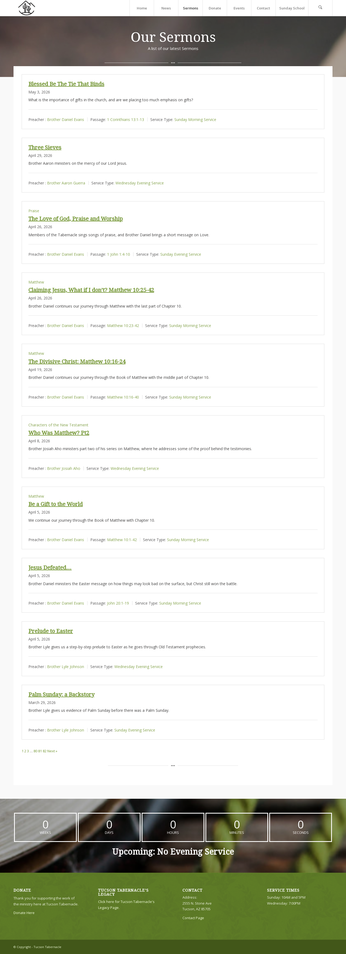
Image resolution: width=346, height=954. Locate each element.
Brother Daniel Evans (65, 119)
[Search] (320, 8)
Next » (52, 751)
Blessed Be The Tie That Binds (66, 84)
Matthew (36, 282)
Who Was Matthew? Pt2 (58, 433)
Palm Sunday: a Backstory (61, 694)
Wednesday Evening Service (139, 182)
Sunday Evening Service (180, 254)
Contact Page (193, 917)
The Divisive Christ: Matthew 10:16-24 (76, 361)
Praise (33, 210)
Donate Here (24, 912)
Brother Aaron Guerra (66, 182)
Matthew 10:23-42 (123, 325)
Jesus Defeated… (50, 567)
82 (44, 751)
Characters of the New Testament (58, 424)
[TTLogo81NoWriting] (26, 8)
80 (35, 751)
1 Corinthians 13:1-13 (125, 119)
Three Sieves (44, 147)
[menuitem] (141, 8)
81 (40, 751)
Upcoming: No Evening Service (173, 852)
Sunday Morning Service (195, 119)
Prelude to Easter (50, 631)
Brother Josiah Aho (63, 468)
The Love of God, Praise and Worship (75, 218)
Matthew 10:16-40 (123, 396)
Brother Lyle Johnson (65, 666)
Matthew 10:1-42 (122, 539)
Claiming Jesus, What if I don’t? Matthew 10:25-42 (91, 290)
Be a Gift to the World (55, 504)
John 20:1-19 (118, 603)
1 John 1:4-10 (118, 254)
